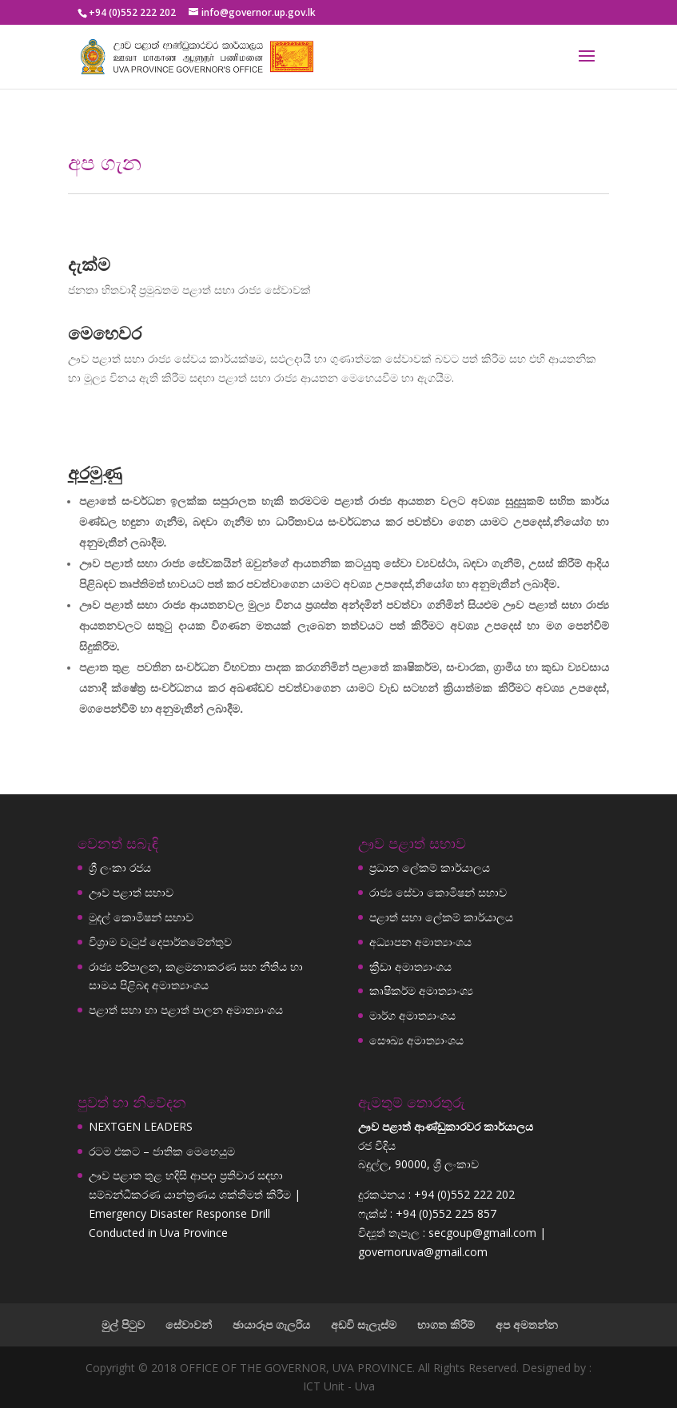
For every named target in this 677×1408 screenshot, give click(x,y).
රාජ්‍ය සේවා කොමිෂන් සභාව (438, 892)
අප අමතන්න (527, 1324)
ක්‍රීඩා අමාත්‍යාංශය (410, 966)
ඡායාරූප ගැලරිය (271, 1324)
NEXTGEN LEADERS (141, 1126)
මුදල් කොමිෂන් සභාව (141, 917)
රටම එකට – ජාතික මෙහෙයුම (162, 1151)
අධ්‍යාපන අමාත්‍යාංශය (420, 941)
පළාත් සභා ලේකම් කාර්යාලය (441, 917)
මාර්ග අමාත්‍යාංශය (412, 1015)
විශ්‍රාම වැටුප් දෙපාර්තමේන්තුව (160, 941)
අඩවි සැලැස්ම (363, 1324)
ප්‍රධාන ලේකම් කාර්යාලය (429, 867)
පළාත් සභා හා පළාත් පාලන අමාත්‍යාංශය (186, 1009)
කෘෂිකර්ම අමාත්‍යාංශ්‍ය (421, 990)
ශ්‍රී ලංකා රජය (120, 867)
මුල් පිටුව (123, 1324)
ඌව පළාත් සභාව (131, 892)
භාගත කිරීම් (446, 1324)
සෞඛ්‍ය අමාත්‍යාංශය (416, 1040)
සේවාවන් (188, 1324)
